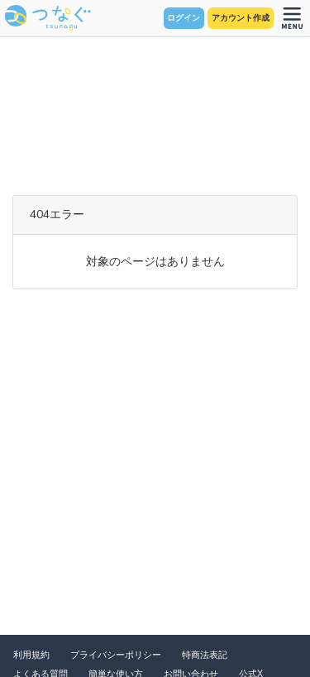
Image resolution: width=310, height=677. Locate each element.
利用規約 (31, 655)
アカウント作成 (240, 18)
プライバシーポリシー (115, 655)
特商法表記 (204, 655)
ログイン (183, 18)
